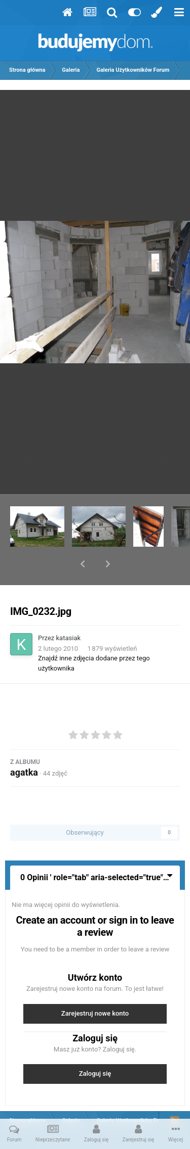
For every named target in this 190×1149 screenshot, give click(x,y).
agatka (24, 746)
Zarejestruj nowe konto (95, 987)
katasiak (68, 611)
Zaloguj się (95, 1047)
